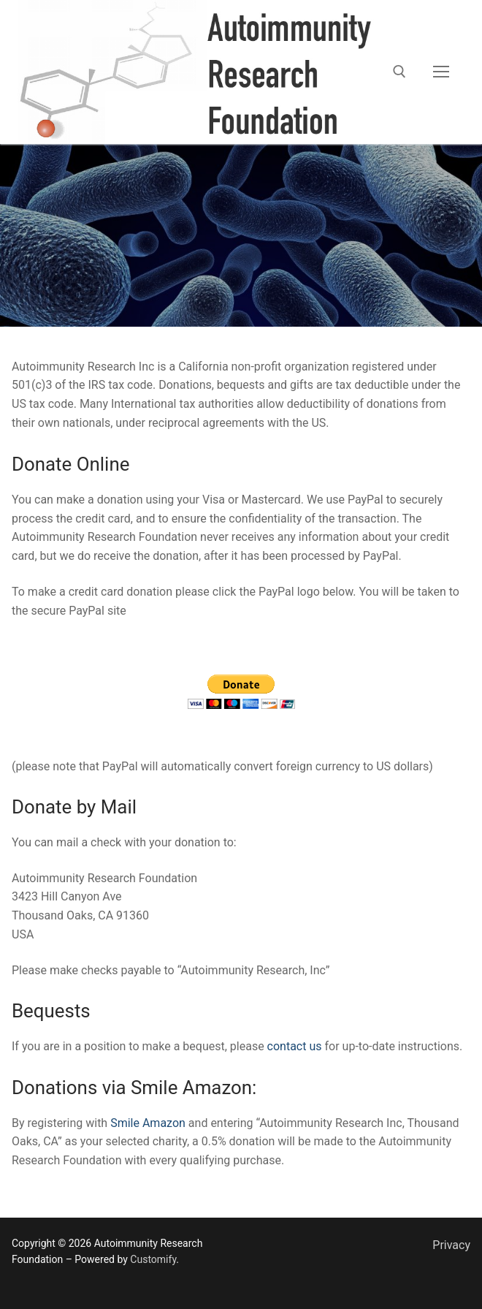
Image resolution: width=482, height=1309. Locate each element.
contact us (294, 1046)
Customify (153, 1259)
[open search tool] (399, 71)
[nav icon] (441, 72)
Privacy (451, 1245)
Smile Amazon (147, 1123)
